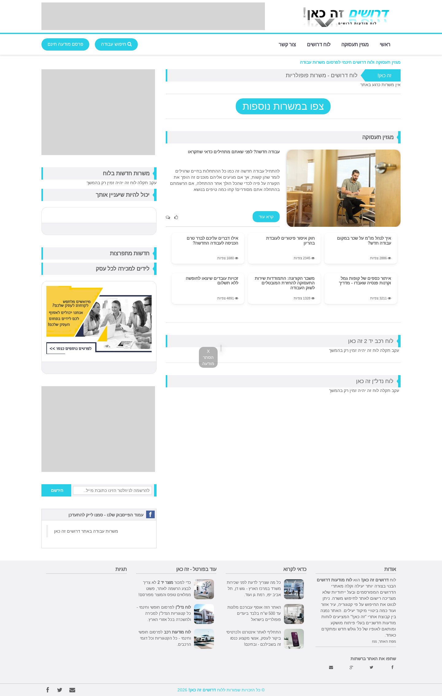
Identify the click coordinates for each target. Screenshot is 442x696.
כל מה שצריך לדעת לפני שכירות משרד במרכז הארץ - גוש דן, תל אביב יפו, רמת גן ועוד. (254, 588)
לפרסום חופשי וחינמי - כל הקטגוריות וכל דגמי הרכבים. (164, 638)
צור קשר (287, 44)
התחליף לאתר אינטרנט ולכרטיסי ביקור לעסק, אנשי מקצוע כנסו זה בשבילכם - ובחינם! (253, 638)
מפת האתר (387, 641)
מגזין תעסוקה (355, 44)
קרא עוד (266, 216)
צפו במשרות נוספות (283, 106)
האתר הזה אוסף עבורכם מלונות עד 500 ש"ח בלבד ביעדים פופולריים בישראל (254, 613)
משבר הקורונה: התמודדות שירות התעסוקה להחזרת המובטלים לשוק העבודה (285, 283)
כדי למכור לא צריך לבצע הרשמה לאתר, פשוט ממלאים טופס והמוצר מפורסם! (164, 588)
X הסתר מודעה (208, 357)
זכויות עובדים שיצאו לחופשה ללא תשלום (212, 280)
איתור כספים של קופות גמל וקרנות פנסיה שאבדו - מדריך (365, 280)
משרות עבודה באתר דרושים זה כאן (86, 531)
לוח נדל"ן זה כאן (375, 381)
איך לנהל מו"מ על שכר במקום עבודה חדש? (364, 240)
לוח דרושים (318, 44)
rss (374, 641)
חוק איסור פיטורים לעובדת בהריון (290, 240)
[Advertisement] (153, 16)
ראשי (385, 44)
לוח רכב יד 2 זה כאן (371, 341)
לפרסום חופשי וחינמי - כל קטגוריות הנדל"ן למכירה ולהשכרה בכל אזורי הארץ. (164, 613)
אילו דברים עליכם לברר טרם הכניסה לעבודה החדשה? (212, 240)
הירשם (57, 490)
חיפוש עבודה (116, 44)
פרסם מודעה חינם (65, 44)
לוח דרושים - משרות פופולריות (322, 75)
